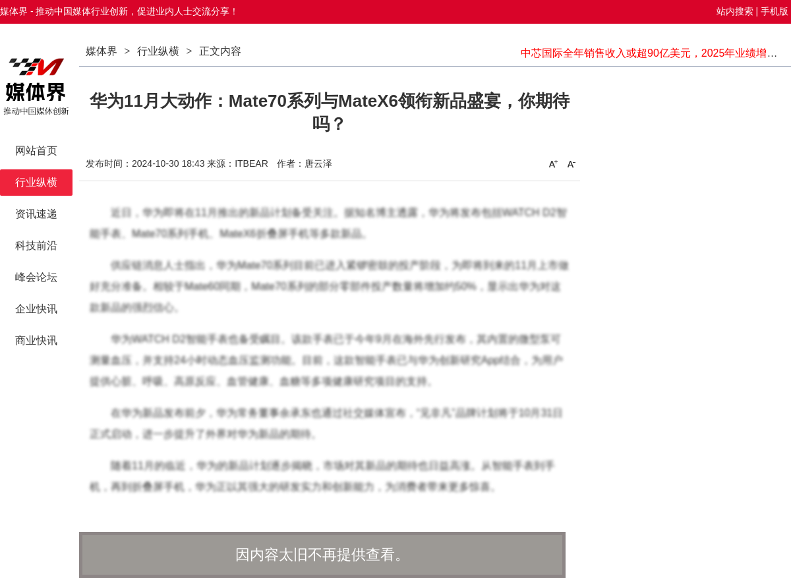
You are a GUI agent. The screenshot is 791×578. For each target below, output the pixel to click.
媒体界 (101, 51)
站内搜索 (735, 11)
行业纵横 (158, 51)
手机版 (774, 11)
